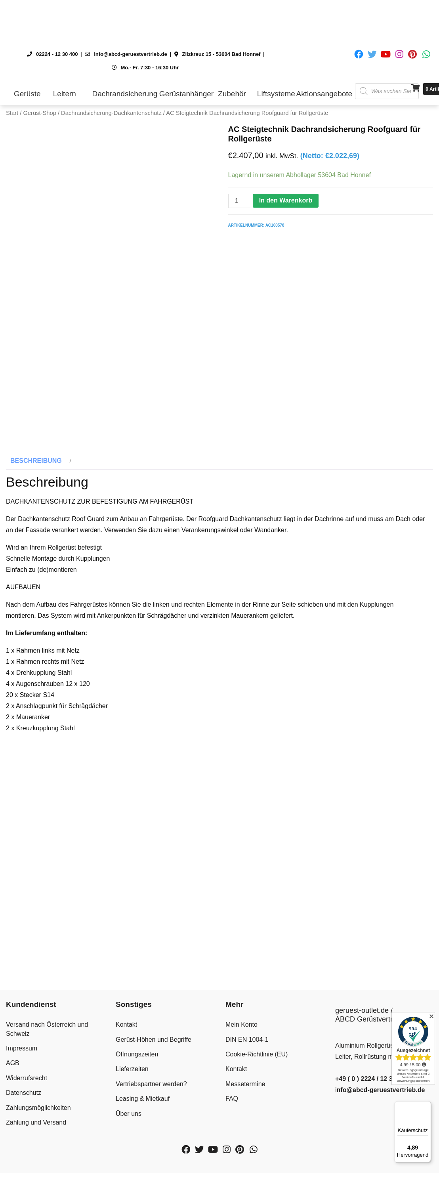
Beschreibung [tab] (36, 484)
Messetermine (245, 1107)
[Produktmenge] (239, 201)
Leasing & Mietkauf (143, 1122)
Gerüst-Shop (39, 113)
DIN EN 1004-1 (247, 1063)
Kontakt (126, 1048)
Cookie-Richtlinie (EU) (256, 1077)
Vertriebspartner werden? (151, 1107)
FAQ (231, 1122)
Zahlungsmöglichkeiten (38, 1131)
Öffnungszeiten (137, 1077)
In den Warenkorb (286, 200)
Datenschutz (23, 1116)
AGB (12, 1086)
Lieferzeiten (132, 1092)
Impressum (21, 1071)
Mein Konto (241, 1048)
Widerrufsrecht (26, 1101)
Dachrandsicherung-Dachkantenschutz (111, 113)
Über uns (128, 1137)
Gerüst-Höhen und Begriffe (153, 1063)
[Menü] (426, 1106)
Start (12, 113)
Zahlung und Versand (36, 1145)
